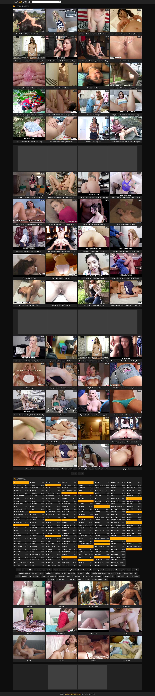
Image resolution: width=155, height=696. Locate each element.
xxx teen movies (125, 570)
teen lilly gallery (79, 576)
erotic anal (81, 573)
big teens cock (71, 579)
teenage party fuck (99, 570)
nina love (34, 573)
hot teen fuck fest (28, 570)
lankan (87, 573)
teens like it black (134, 576)
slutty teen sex (58, 570)
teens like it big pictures (112, 570)
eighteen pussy (61, 579)
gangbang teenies (97, 579)
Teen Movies (22, 2)
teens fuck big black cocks (49, 576)
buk (30, 576)
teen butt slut (49, 573)
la (72, 576)
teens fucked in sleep (84, 579)
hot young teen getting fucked (43, 570)
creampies (36, 576)
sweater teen (71, 573)
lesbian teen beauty (60, 573)
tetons (18, 570)
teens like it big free (109, 576)
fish (136, 573)
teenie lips (135, 570)
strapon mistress (127, 573)
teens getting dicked (24, 573)
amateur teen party (86, 570)
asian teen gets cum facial (71, 570)
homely (41, 573)
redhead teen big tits (21, 576)
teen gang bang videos (114, 573)
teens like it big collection (99, 573)
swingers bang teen (122, 576)
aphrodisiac (51, 579)
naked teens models (64, 576)
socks (105, 579)
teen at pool (89, 576)
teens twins (98, 576)
